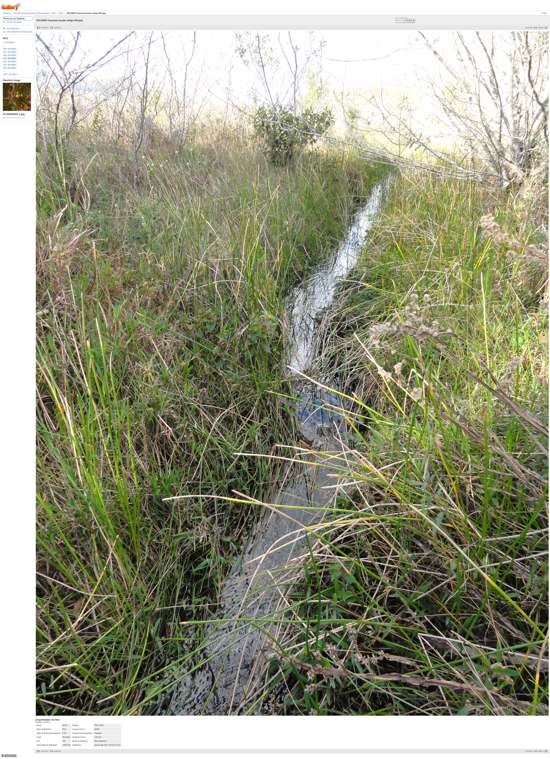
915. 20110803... (10, 65)
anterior (57, 28)
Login (544, 13)
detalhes (47, 722)
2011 (61, 13)
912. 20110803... (10, 55)
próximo (529, 28)
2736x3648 (411, 22)
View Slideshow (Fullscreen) (19, 32)
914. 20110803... (10, 62)
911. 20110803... (10, 52)
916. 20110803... (10, 68)
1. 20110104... (9, 42)
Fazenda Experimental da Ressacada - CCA (34, 13)
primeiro (44, 28)
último (541, 28)
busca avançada (14, 22)
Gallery (6, 13)
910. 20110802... (10, 49)
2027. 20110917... (11, 74)
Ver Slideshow (13, 29)
